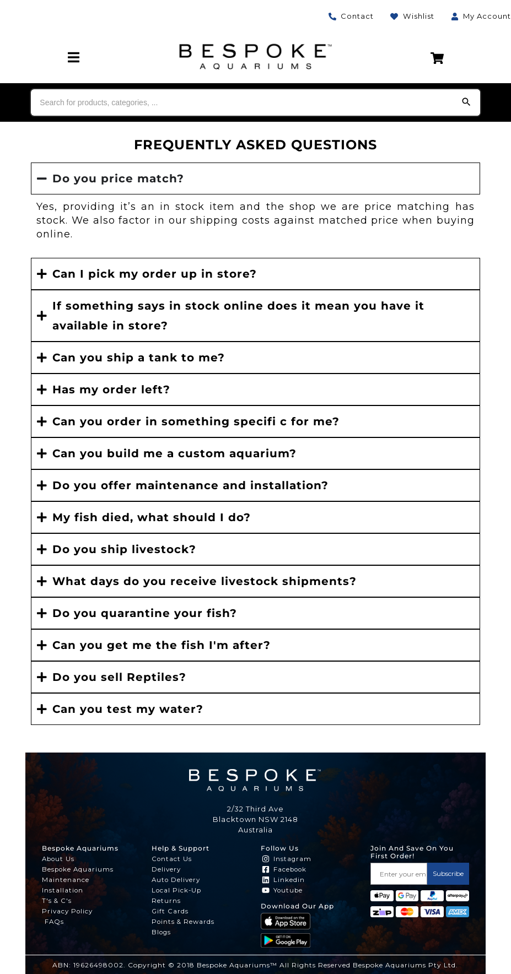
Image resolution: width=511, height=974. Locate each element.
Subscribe (448, 873)
